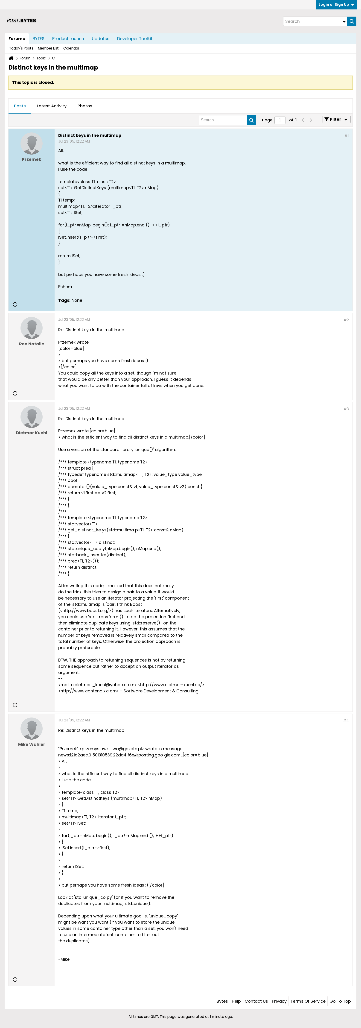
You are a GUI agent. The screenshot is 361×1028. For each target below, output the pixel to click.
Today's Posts (21, 48)
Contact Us (256, 1001)
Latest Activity (52, 106)
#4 (346, 720)
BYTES (38, 38)
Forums (17, 38)
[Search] (315, 21)
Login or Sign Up (336, 4)
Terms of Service (308, 1001)
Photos (85, 106)
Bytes (222, 1001)
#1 (346, 135)
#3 (346, 409)
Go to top (340, 1001)
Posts (20, 106)
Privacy (279, 1001)
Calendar (71, 48)
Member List (48, 48)
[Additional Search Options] (344, 21)
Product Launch (68, 38)
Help (236, 1001)
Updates (100, 38)
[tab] (20, 106)
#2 (346, 320)
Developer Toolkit (134, 38)
